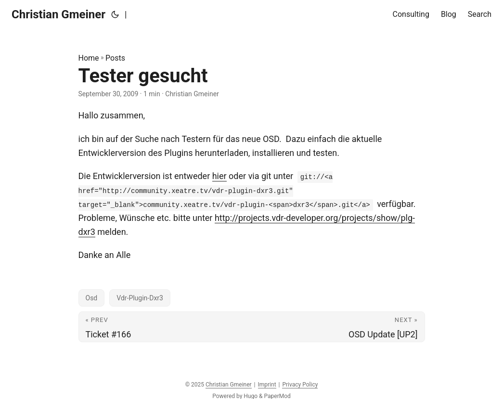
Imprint (267, 384)
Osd (92, 298)
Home (88, 58)
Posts (115, 58)
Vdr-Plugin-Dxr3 (139, 298)
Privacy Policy (300, 384)
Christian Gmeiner (58, 14)
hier (219, 176)
